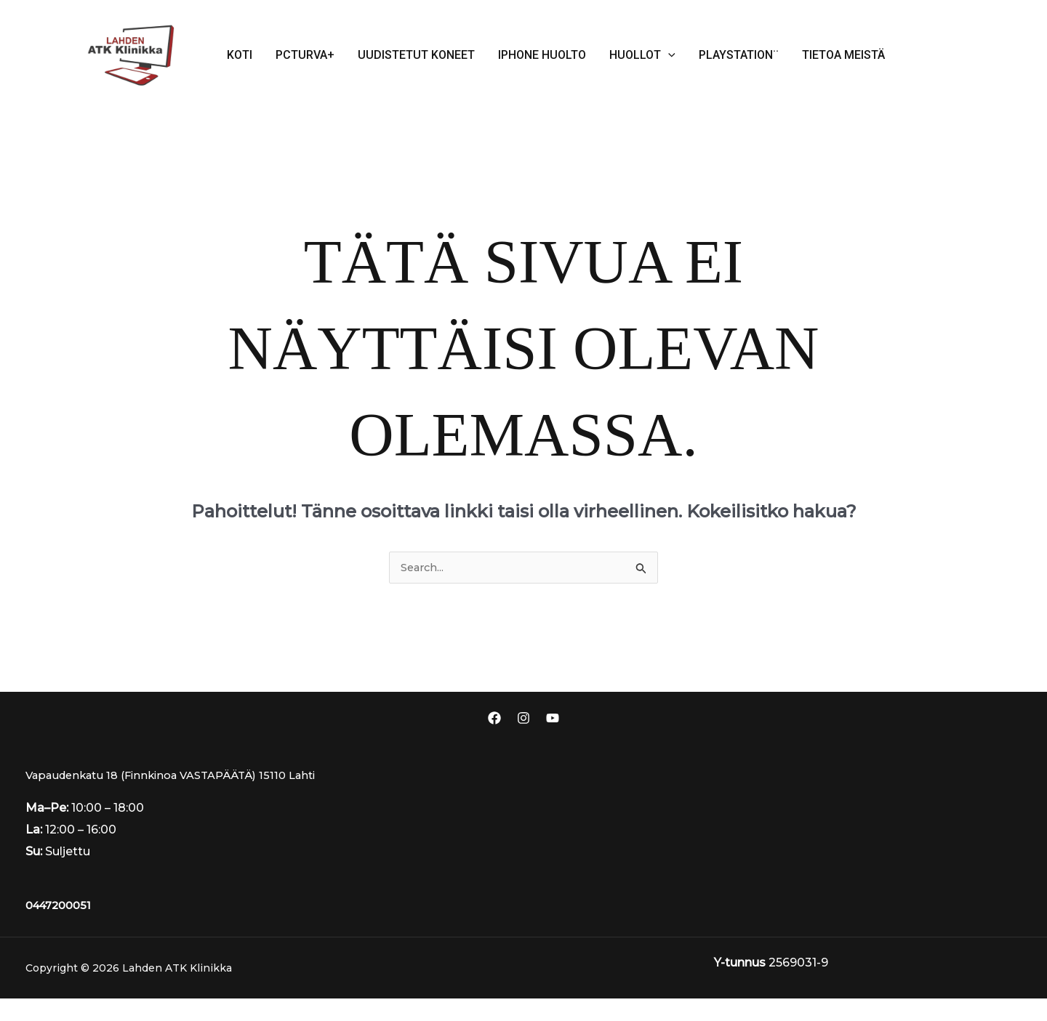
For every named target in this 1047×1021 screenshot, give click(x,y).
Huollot (642, 55)
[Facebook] (494, 718)
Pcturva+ (305, 55)
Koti (239, 55)
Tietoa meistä (843, 55)
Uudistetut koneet (416, 55)
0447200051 (61, 928)
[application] (668, 55)
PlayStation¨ (739, 55)
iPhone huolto (542, 55)
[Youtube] (552, 718)
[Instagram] (523, 718)
